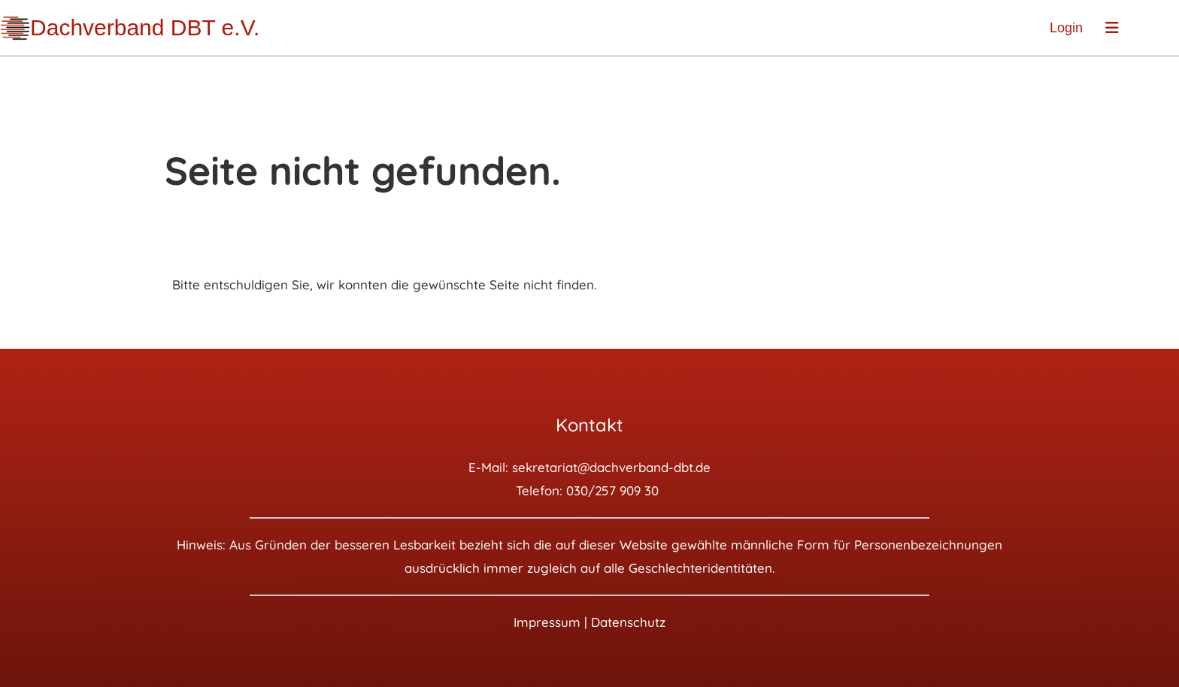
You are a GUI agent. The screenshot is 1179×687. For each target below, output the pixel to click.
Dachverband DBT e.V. (144, 27)
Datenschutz (628, 622)
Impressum (547, 622)
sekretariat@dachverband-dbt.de (611, 467)
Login (1066, 27)
